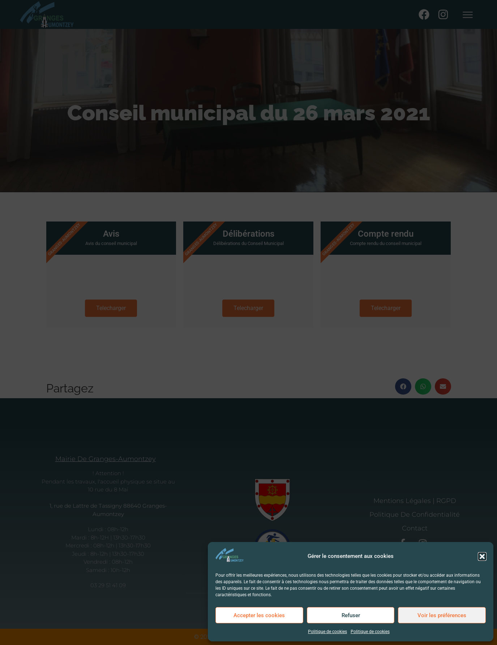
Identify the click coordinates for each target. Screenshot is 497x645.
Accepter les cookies (259, 615)
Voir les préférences (441, 615)
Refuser (351, 615)
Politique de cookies (327, 631)
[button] (482, 556)
